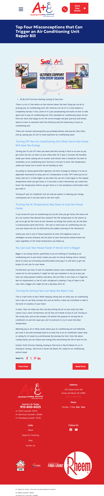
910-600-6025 (30, 407)
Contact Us (30, 445)
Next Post (80, 366)
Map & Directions (73, 396)
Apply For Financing (30, 435)
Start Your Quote (79, 8)
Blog (30, 440)
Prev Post (23, 366)
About (30, 430)
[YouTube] (76, 429)
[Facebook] (70, 429)
